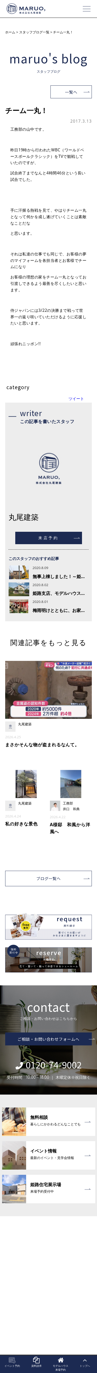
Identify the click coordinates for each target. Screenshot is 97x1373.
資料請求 (36, 1362)
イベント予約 (12, 1362)
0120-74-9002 (48, 1064)
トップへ (85, 1362)
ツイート (76, 398)
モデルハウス (61, 1364)
